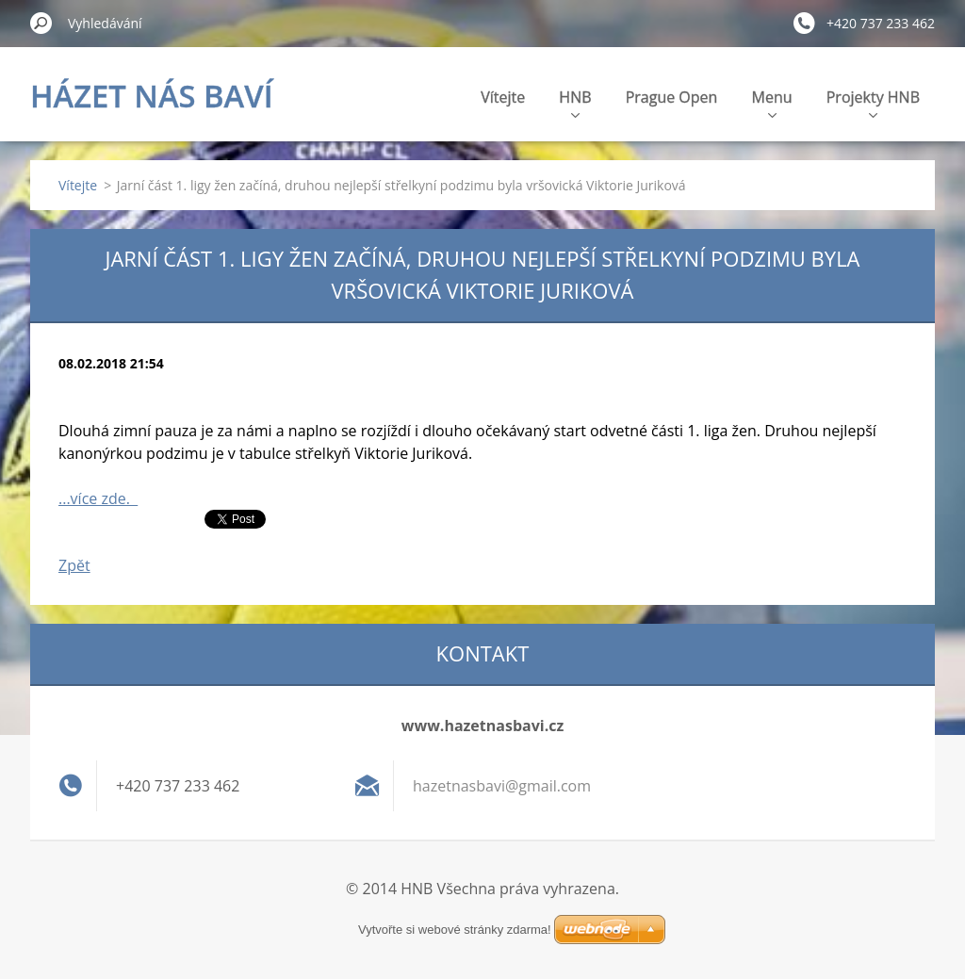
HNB (574, 102)
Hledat (41, 23)
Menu (772, 102)
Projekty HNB (873, 102)
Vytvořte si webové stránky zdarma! (454, 929)
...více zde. (98, 498)
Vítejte (503, 97)
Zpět (74, 565)
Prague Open (672, 97)
